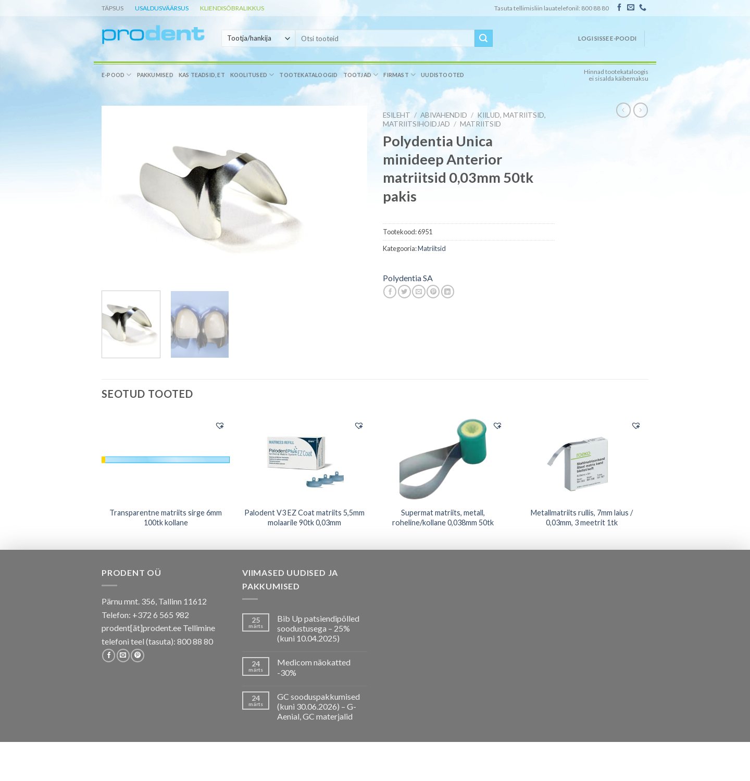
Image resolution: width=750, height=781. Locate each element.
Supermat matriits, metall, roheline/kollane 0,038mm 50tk (443, 517)
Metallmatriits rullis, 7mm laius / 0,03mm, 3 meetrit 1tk (582, 517)
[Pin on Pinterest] (433, 291)
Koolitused (252, 75)
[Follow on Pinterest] (137, 655)
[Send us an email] (630, 8)
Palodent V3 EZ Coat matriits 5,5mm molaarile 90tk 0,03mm (304, 517)
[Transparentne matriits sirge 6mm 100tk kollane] (166, 457)
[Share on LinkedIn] (447, 291)
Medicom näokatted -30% (314, 667)
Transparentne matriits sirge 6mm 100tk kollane (165, 517)
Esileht (396, 115)
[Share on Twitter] (404, 291)
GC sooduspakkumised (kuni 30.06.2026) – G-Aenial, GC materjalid (318, 706)
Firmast (399, 75)
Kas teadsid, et (202, 75)
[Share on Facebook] (389, 291)
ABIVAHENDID (443, 115)
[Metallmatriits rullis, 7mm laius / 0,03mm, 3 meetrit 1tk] (582, 457)
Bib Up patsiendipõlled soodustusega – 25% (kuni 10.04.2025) (318, 628)
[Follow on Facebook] (619, 8)
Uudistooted (442, 75)
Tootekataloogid (308, 75)
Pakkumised (155, 75)
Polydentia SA (408, 278)
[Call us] (642, 8)
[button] (219, 425)
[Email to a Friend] (418, 291)
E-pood (117, 75)
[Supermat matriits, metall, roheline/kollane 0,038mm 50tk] (443, 457)
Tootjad (361, 75)
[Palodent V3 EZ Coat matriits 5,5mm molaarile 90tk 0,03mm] (304, 457)
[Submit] (483, 38)
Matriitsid (480, 124)
